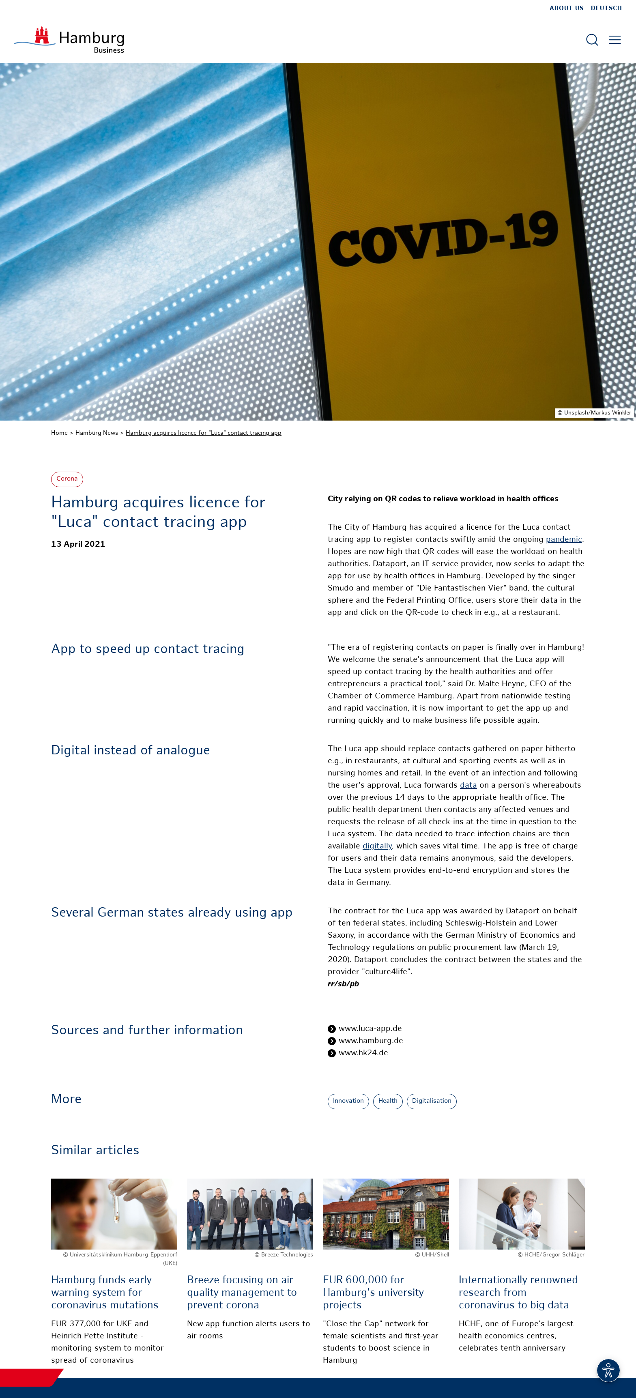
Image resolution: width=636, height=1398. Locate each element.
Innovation (348, 1101)
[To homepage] (69, 39)
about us (567, 8)
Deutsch (606, 8)
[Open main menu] (615, 39)
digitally (377, 846)
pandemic (564, 540)
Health (388, 1101)
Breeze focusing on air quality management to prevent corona (242, 1293)
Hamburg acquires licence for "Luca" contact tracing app (203, 433)
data (468, 786)
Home (59, 433)
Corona (67, 479)
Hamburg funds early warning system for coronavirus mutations (105, 1293)
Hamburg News (96, 433)
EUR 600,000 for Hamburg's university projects (373, 1293)
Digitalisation (431, 1101)
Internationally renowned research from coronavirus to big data (518, 1293)
